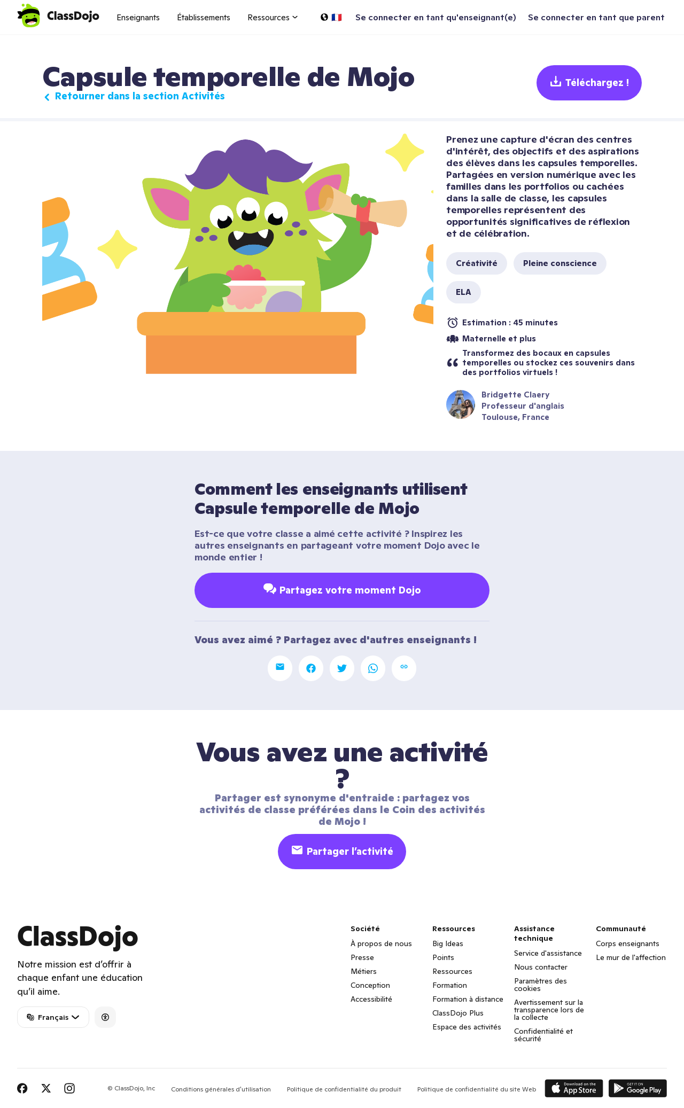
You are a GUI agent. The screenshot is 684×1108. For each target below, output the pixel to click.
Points (443, 957)
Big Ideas (447, 943)
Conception (370, 985)
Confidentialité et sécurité (543, 1034)
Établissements (203, 17)
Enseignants (138, 17)
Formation (449, 985)
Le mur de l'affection (631, 957)
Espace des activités (466, 1027)
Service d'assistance (548, 953)
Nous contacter (541, 967)
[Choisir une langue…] (330, 17)
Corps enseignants (627, 943)
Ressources (452, 971)
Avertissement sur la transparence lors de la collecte (549, 1009)
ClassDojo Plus (458, 1013)
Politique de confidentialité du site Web (476, 1089)
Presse (362, 957)
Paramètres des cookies (540, 984)
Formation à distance (467, 999)
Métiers (364, 971)
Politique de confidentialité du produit (344, 1089)
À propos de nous (381, 943)
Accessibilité (371, 999)
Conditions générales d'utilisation (221, 1089)
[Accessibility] (105, 1017)
